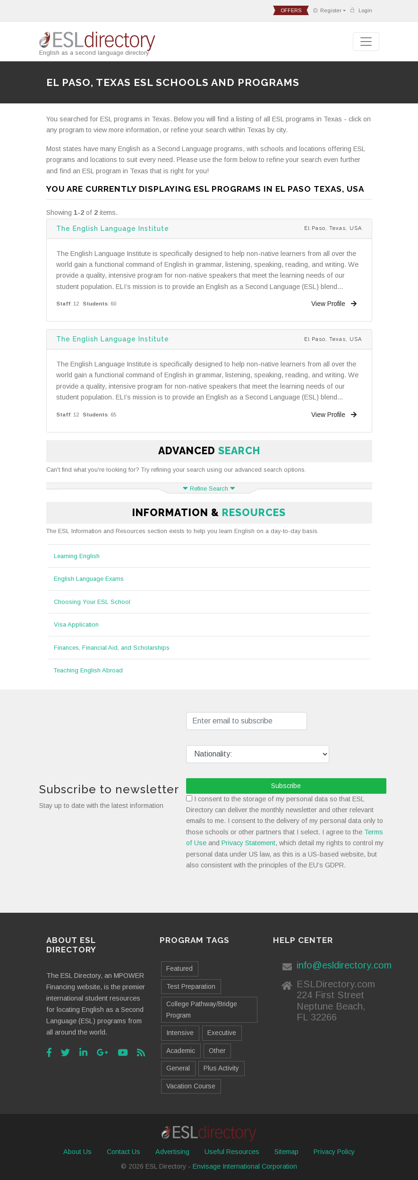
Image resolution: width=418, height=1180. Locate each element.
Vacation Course (190, 1086)
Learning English (77, 556)
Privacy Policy (334, 1151)
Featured (179, 968)
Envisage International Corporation (245, 1166)
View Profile (334, 303)
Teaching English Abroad (88, 670)
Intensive (180, 1032)
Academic (180, 1050)
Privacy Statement (248, 843)
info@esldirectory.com (344, 965)
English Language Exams (89, 578)
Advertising (172, 1151)
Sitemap (286, 1151)
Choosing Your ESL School (92, 601)
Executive (221, 1032)
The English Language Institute (112, 228)
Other (217, 1050)
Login (361, 10)
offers (291, 10)
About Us (77, 1151)
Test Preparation (190, 986)
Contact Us (123, 1151)
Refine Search (209, 488)
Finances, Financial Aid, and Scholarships (112, 647)
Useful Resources (232, 1151)
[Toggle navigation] (366, 41)
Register (327, 10)
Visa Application (76, 624)
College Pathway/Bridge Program (201, 1009)
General (178, 1068)
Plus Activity (221, 1068)
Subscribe (286, 785)
